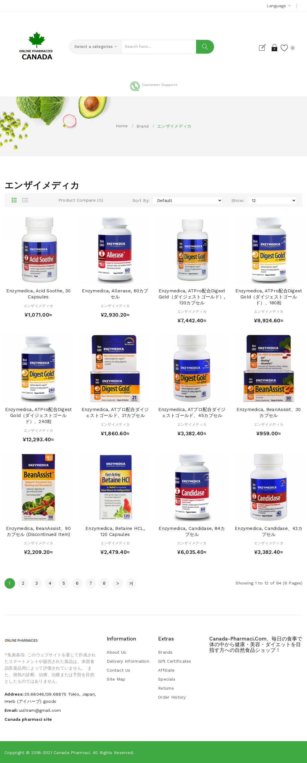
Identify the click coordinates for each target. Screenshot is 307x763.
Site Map (116, 679)
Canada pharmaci (72, 752)
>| (131, 583)
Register (261, 47)
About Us (116, 652)
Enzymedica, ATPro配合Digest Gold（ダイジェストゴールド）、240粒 (38, 415)
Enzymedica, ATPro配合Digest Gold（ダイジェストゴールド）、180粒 (268, 297)
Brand (142, 126)
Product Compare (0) (80, 200)
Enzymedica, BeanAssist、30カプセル (269, 412)
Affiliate (166, 670)
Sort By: (141, 200)
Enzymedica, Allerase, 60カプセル (115, 294)
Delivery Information (128, 661)
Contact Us (118, 670)
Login (272, 47)
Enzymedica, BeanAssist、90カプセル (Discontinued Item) (38, 531)
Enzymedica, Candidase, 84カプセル (192, 531)
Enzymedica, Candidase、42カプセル (269, 531)
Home (122, 125)
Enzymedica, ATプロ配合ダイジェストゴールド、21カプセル (115, 412)
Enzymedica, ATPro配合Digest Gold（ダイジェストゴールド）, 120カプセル (192, 297)
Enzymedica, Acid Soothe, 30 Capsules (38, 294)
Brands (165, 652)
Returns (166, 688)
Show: (237, 200)
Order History (172, 697)
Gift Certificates (174, 661)
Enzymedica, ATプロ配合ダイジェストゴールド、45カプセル (192, 412)
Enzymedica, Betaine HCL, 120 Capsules (115, 531)
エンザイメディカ (174, 126)
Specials (166, 679)
